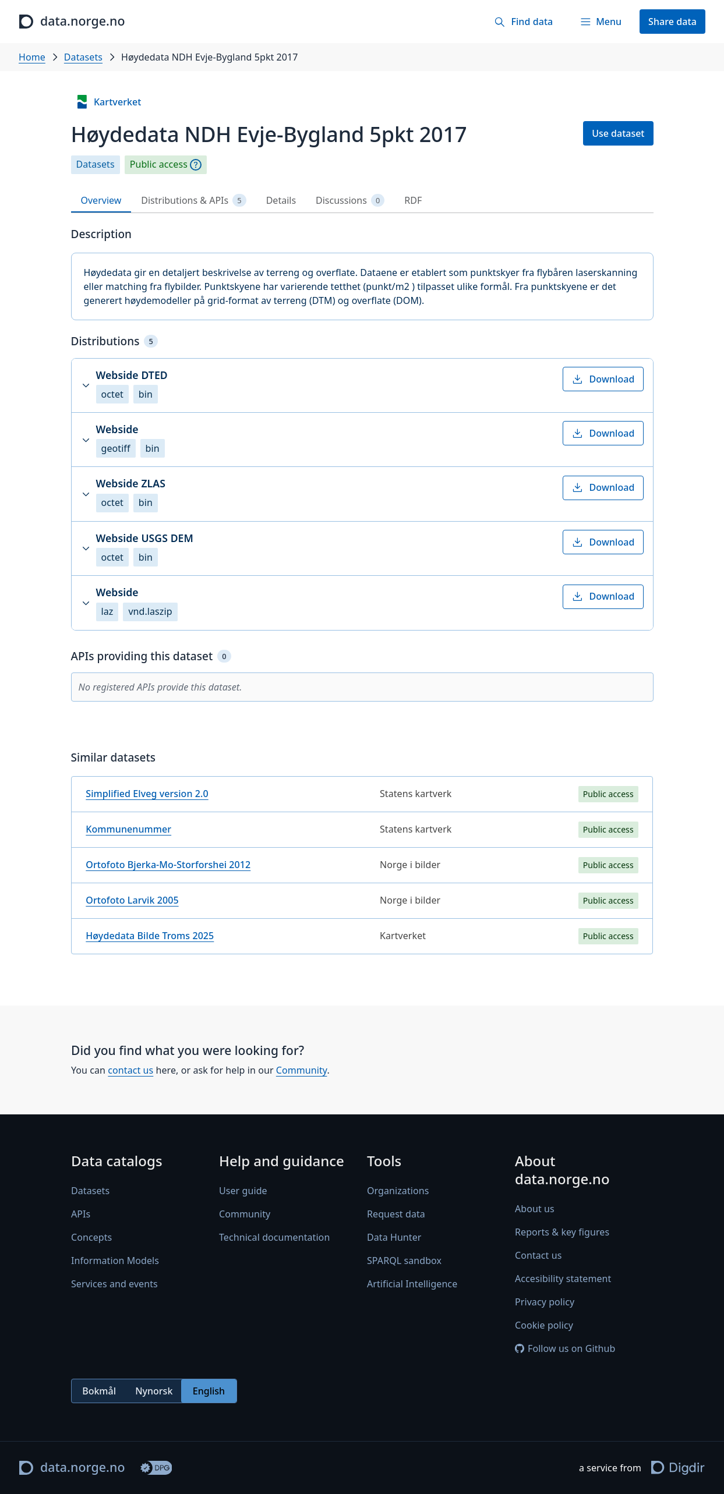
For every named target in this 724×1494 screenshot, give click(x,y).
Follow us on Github (565, 1349)
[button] (362, 385)
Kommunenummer (128, 829)
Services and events (114, 1283)
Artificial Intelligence (412, 1283)
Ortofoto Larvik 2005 (132, 900)
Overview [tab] (101, 200)
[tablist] (362, 200)
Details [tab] (281, 200)
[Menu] (600, 21)
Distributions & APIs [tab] (193, 200)
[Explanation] (196, 165)
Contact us (538, 1255)
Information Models (115, 1260)
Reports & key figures (562, 1232)
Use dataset (618, 133)
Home (32, 57)
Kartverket (108, 102)
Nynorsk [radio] (153, 1391)
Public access (159, 164)
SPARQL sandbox (404, 1260)
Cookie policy (544, 1325)
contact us (130, 1070)
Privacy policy (544, 1302)
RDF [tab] (413, 200)
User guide (243, 1190)
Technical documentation (274, 1237)
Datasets (83, 57)
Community (301, 1070)
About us (535, 1209)
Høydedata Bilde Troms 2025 (150, 935)
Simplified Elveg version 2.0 (147, 793)
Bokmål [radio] (99, 1391)
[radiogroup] (154, 1391)
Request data (396, 1214)
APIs (80, 1214)
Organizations (398, 1190)
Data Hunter (394, 1237)
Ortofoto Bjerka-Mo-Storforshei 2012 (168, 864)
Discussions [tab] (350, 200)
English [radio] (208, 1391)
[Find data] (523, 21)
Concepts (91, 1237)
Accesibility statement (563, 1279)
